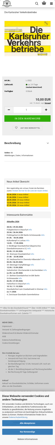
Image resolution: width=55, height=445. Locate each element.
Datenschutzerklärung (18, 417)
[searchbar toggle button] (36, 3)
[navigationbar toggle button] (51, 3)
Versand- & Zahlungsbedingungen (16, 330)
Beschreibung (12, 143)
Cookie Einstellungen (11, 343)
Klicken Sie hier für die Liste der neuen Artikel (30, 191)
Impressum (7, 326)
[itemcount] (27, 110)
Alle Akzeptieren (27, 423)
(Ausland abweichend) (34, 87)
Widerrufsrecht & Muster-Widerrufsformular (20, 333)
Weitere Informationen (27, 439)
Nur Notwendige (27, 432)
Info (30, 230)
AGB (4, 336)
